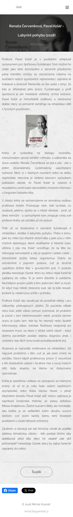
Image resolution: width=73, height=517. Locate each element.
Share (10, 490)
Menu (67, 7)
